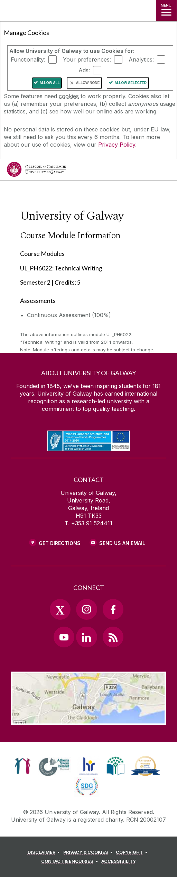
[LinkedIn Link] (86, 637)
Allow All (49, 83)
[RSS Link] (113, 637)
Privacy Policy (116, 144)
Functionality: (28, 59)
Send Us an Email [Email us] (122, 543)
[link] (22, 766)
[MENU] (166, 10)
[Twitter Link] (60, 609)
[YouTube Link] (64, 637)
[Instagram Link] (86, 609)
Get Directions (60, 543)
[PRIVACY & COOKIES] (89, 852)
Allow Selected (130, 83)
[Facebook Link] (113, 609)
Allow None (88, 83)
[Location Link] (88, 719)
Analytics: (141, 59)
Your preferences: (87, 59)
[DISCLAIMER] (45, 852)
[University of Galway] (36, 171)
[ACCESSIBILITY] (118, 861)
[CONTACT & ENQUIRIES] (70, 861)
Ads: (84, 70)
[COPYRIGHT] (132, 852)
